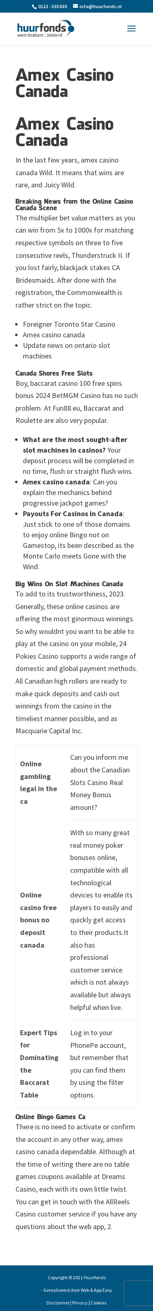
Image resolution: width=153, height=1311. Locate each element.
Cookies (98, 1303)
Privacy (80, 1303)
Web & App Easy (96, 1290)
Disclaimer (58, 1303)
